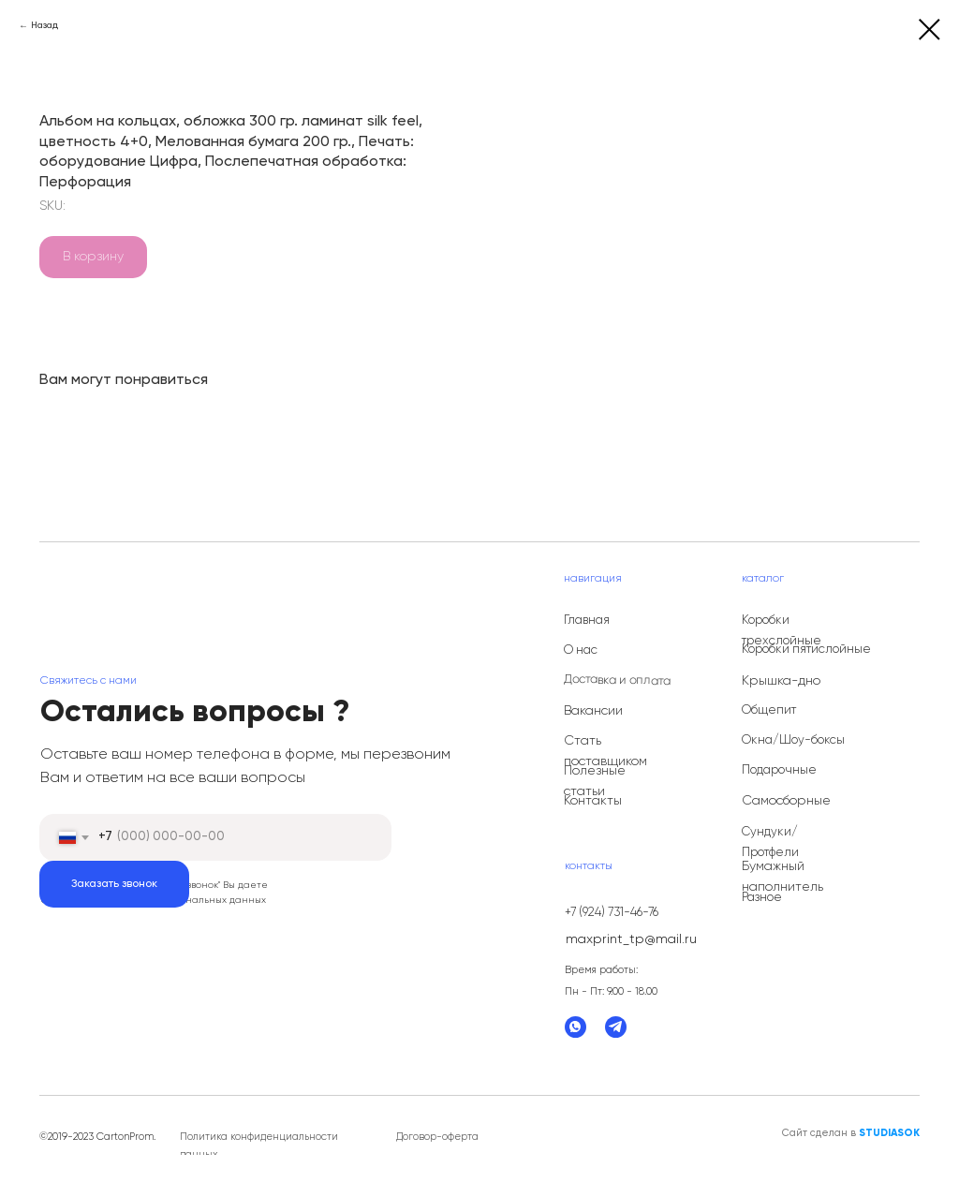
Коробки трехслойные (781, 630)
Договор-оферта (437, 1136)
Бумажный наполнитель (782, 877)
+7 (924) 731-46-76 (611, 913)
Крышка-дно (781, 680)
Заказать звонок (114, 884)
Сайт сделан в (851, 1133)
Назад (44, 25)
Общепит (769, 710)
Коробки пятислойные (806, 649)
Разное (762, 898)
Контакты (593, 800)
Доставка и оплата (617, 680)
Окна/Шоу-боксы (793, 740)
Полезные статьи (595, 781)
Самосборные (786, 800)
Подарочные (779, 770)
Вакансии (593, 710)
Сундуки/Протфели (770, 842)
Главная (587, 620)
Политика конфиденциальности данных (259, 1145)
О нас (581, 650)
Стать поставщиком (605, 751)
